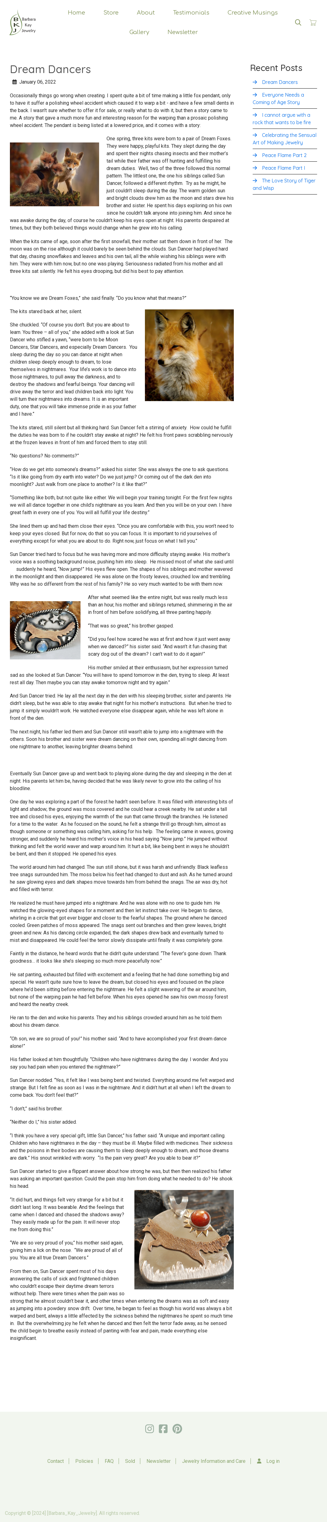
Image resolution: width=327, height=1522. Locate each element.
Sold (130, 1461)
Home (76, 13)
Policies (84, 1461)
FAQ (109, 1461)
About (146, 13)
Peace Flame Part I (283, 168)
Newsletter (183, 32)
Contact (55, 1461)
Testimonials (191, 13)
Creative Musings (253, 13)
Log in (273, 1461)
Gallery (139, 32)
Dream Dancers (280, 82)
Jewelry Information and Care (214, 1461)
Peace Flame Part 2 (284, 155)
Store (111, 13)
